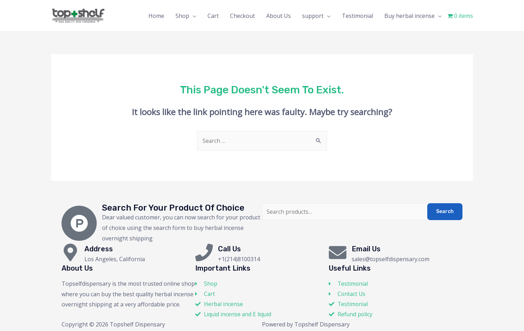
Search (445, 211)
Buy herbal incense (409, 16)
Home (156, 16)
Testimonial (357, 16)
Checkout (242, 16)
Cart (213, 16)
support (313, 16)
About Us (278, 16)
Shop (182, 16)
